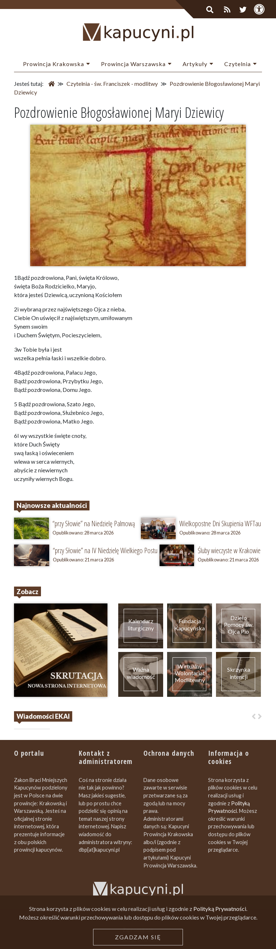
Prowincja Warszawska (133, 63)
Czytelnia (237, 63)
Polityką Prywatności (219, 936)
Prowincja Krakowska (53, 63)
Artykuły (195, 63)
